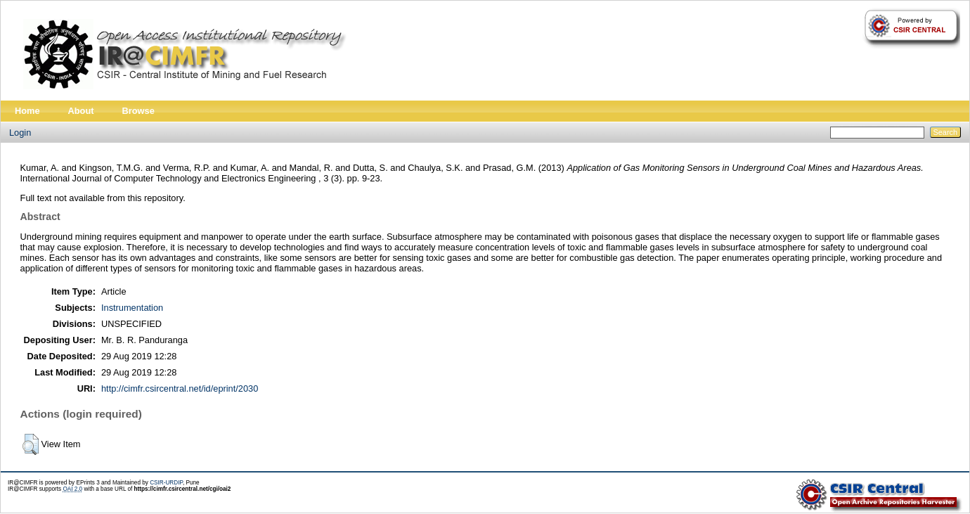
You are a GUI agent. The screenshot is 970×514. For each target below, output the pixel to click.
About (81, 110)
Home (27, 110)
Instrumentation (132, 307)
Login (20, 132)
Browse (138, 110)
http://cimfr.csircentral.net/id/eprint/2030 (179, 388)
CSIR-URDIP (166, 483)
